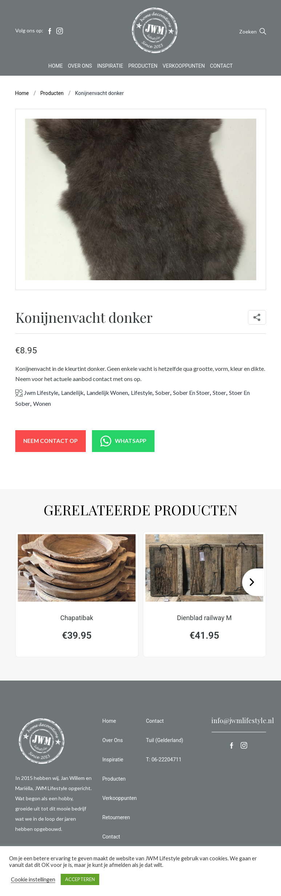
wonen (42, 403)
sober (162, 392)
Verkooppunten (183, 67)
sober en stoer (191, 392)
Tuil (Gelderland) (164, 742)
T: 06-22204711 (164, 762)
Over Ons (80, 67)
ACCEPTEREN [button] (80, 879)
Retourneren (116, 819)
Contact (221, 67)
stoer (219, 392)
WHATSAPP (130, 441)
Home (55, 67)
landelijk (72, 392)
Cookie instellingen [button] (33, 879)
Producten (143, 67)
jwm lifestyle (41, 392)
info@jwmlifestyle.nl (243, 722)
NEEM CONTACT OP (53, 440)
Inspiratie (110, 67)
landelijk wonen (107, 392)
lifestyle (141, 392)
